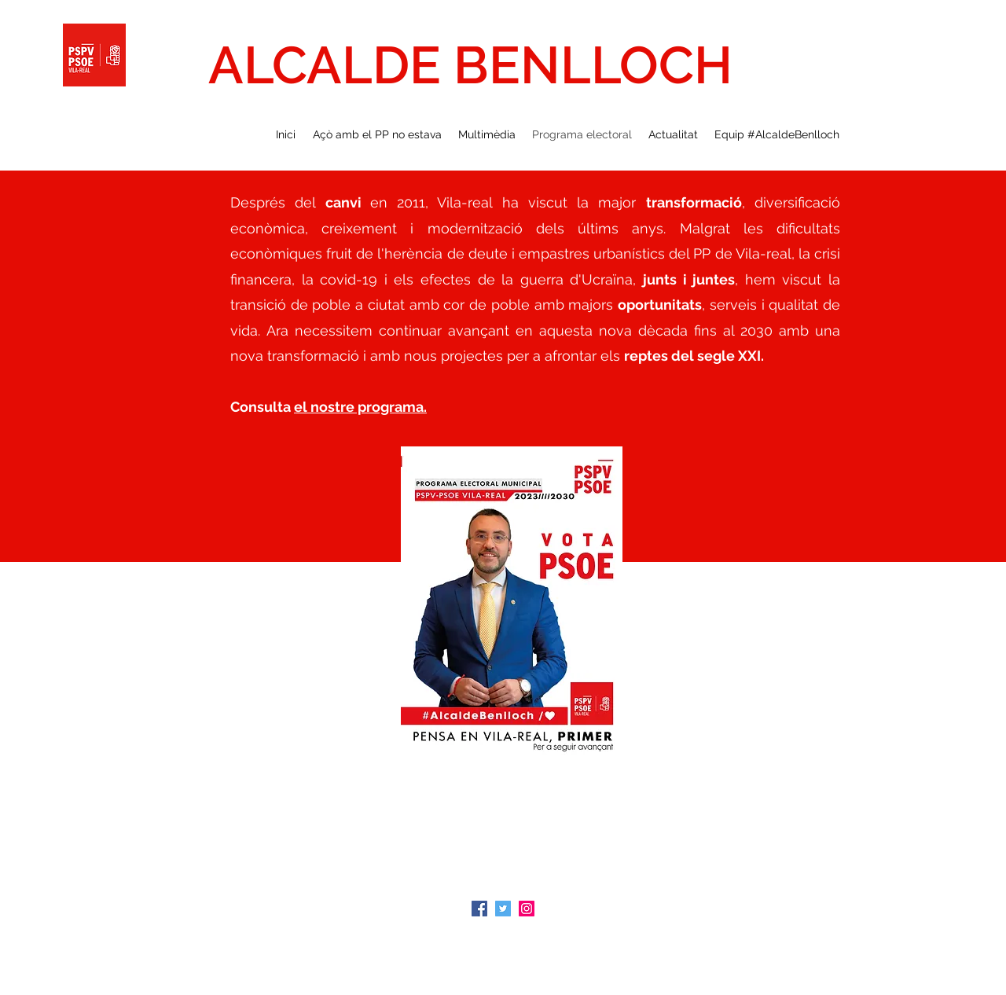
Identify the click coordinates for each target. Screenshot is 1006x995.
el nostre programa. (360, 406)
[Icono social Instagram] (526, 908)
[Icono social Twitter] (503, 908)
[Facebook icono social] (479, 908)
